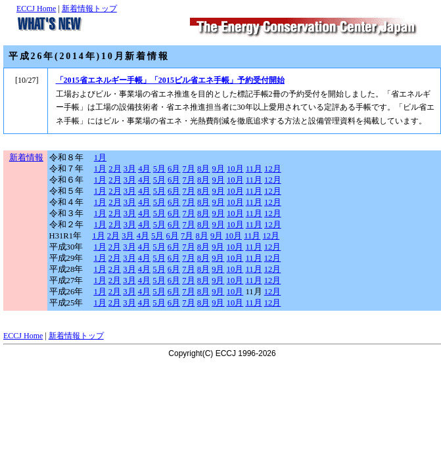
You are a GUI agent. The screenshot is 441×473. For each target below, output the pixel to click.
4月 (144, 168)
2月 (114, 168)
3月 (130, 168)
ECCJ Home (36, 8)
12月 (272, 168)
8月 (203, 168)
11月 (254, 168)
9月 (218, 168)
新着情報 (26, 157)
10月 (235, 168)
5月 (159, 168)
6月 (174, 168)
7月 (189, 168)
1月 (100, 157)
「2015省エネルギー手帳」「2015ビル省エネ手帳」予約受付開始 (170, 80)
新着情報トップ (89, 8)
